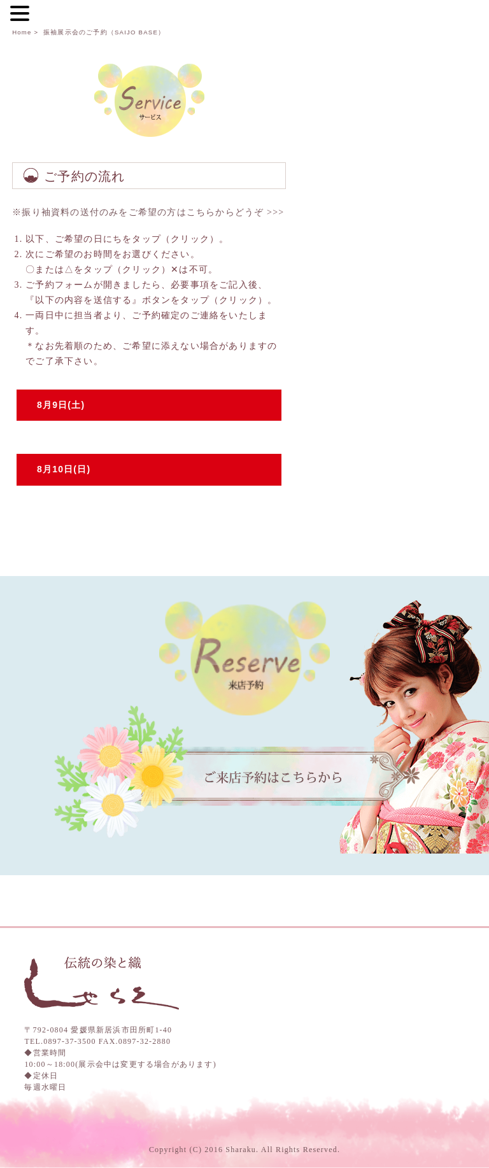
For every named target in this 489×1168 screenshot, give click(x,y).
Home (21, 32)
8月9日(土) (61, 405)
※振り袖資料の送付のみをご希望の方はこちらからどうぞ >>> (148, 212)
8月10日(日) (63, 469)
